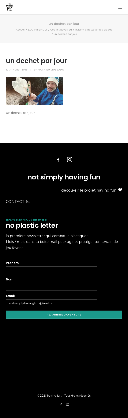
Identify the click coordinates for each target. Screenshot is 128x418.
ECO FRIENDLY (37, 29)
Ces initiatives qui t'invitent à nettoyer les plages (81, 29)
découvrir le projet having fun (91, 190)
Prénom (12, 263)
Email (10, 296)
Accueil (20, 29)
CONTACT (18, 201)
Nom (9, 279)
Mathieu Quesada (51, 69)
